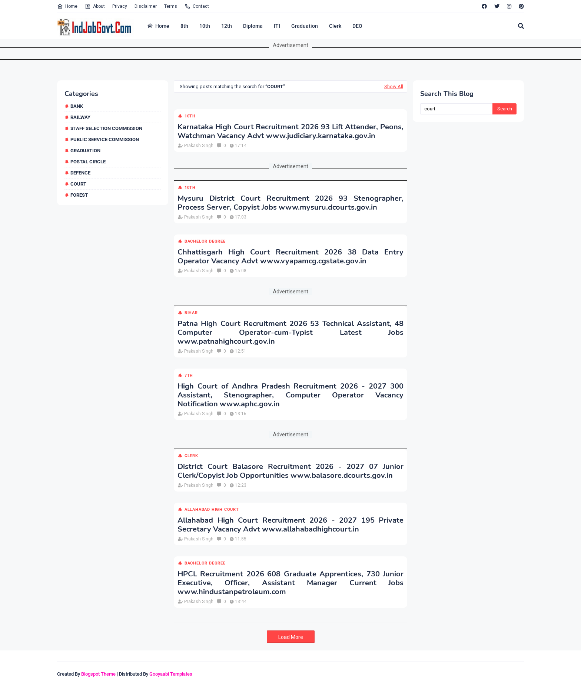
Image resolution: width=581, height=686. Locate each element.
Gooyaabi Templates (170, 674)
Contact (197, 6)
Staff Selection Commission (106, 128)
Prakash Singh (198, 145)
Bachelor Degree (205, 241)
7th (189, 375)
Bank (76, 106)
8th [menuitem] (184, 26)
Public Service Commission (104, 139)
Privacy (119, 6)
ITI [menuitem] (277, 26)
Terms (170, 6)
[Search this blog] (456, 108)
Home (67, 6)
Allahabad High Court (212, 509)
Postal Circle (88, 161)
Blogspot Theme (98, 674)
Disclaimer (146, 6)
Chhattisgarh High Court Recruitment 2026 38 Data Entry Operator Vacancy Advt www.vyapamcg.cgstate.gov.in (290, 257)
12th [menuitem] (226, 26)
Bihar (191, 312)
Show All (393, 86)
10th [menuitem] (204, 26)
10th (190, 116)
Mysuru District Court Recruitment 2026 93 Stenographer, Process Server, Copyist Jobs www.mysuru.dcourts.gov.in (290, 203)
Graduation (85, 150)
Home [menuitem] (158, 26)
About (95, 6)
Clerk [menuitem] (335, 26)
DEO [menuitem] (357, 26)
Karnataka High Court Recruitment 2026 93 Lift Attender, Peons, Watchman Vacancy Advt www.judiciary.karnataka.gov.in (290, 131)
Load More (290, 637)
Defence (80, 173)
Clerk (191, 455)
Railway (80, 117)
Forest (79, 195)
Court (78, 184)
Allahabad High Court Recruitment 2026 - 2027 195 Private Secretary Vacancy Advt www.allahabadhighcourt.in (290, 525)
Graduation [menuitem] (304, 26)
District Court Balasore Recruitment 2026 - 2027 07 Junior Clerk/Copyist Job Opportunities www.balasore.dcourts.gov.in (290, 471)
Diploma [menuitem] (253, 26)
